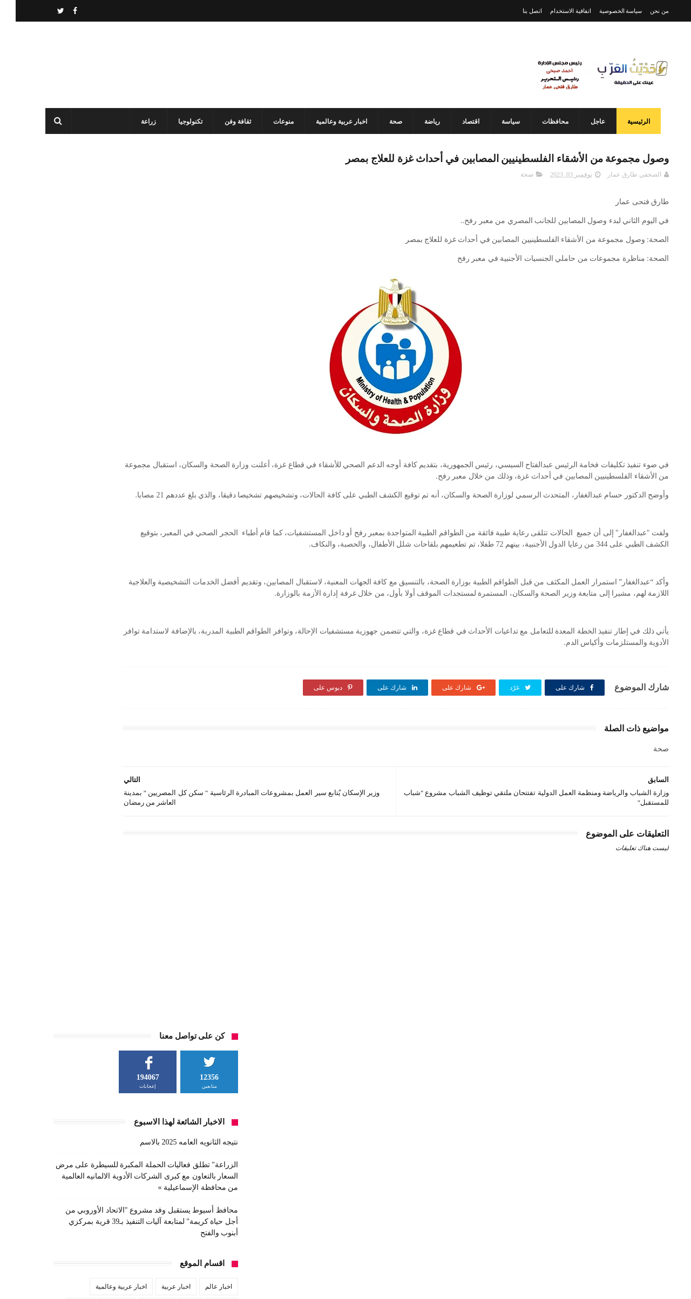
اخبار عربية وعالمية (334, 121)
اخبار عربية (160, 409)
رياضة (424, 121)
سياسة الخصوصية (605, 11)
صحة (388, 121)
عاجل (590, 121)
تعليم (174, 429)
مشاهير (142, 469)
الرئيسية (631, 121)
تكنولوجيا (183, 121)
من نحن (643, 11)
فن (212, 469)
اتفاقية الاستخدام (554, 11)
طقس (87, 449)
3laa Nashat (477, 1282)
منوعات (276, 121)
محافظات (547, 121)
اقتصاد (463, 121)
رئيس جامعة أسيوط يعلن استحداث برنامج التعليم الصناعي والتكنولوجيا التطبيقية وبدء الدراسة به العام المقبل (322, 1185)
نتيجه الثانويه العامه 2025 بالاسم (173, 265)
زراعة (140, 121)
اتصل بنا (516, 11)
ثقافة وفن (230, 121)
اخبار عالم (202, 409)
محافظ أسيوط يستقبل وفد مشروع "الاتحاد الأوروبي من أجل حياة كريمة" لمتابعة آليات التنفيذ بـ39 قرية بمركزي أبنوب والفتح (136, 344)
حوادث (64, 429)
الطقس (206, 429)
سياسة (503, 121)
